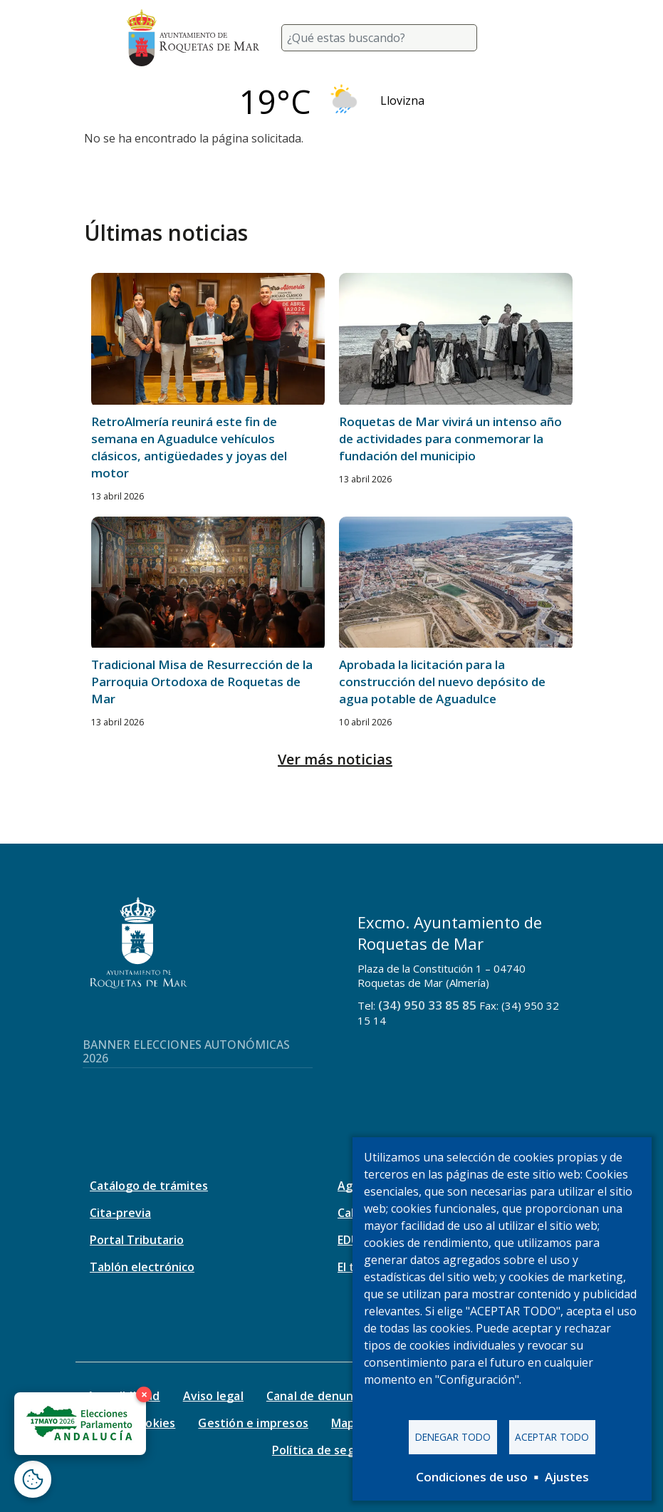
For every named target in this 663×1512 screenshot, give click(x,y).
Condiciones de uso (472, 1477)
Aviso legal (213, 1396)
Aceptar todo (552, 1437)
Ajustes (567, 1477)
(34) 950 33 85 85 (427, 1005)
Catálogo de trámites (149, 1185)
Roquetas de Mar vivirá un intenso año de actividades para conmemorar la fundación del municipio (450, 438)
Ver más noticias (335, 759)
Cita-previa (120, 1213)
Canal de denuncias (320, 1396)
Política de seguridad (331, 1450)
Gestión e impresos (253, 1423)
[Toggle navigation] (520, 37)
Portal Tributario (137, 1240)
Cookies (153, 1423)
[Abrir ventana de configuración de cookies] (32, 1479)
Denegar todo (453, 1437)
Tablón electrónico (142, 1267)
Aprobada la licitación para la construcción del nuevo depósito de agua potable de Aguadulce (442, 681)
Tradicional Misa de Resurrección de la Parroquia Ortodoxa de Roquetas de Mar (202, 681)
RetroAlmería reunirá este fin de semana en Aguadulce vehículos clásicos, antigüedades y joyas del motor (189, 447)
